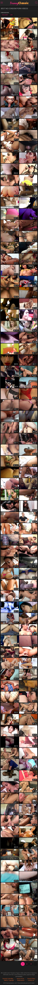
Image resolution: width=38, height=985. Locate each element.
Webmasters (20, 980)
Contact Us (31, 980)
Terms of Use (20, 978)
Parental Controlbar (8, 978)
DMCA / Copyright (9, 980)
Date (11, 14)
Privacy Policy (31, 978)
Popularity (5, 14)
